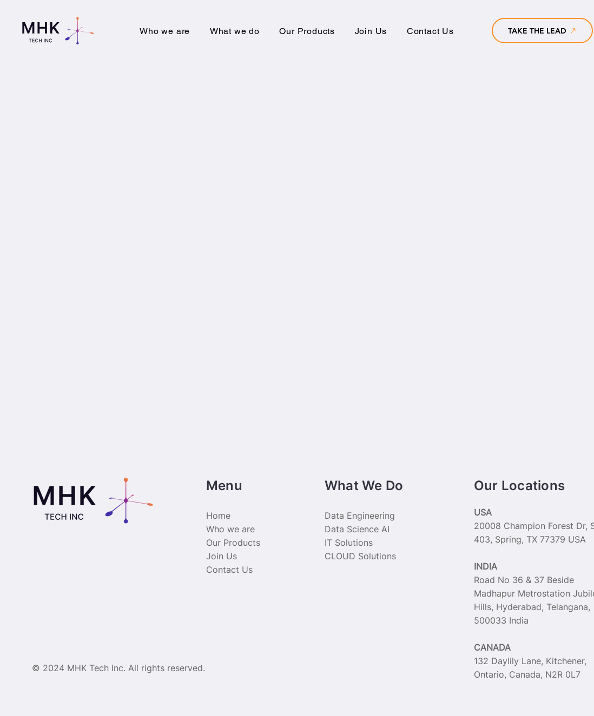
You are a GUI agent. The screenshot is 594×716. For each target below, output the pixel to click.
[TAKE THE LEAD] (542, 30)
